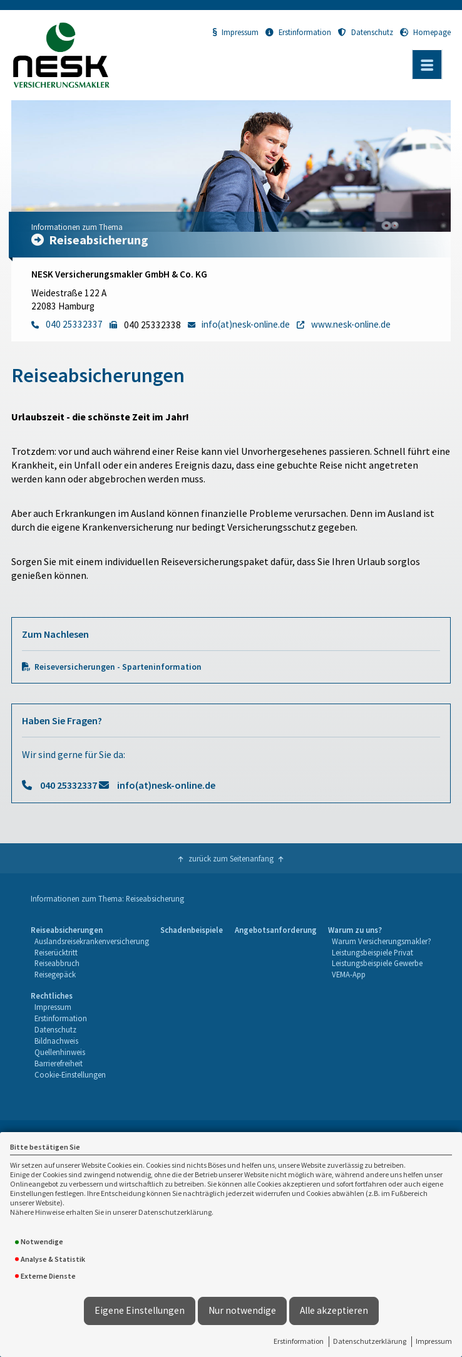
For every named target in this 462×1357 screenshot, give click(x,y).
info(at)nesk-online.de (166, 785)
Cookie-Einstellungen (70, 1074)
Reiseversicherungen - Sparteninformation (118, 667)
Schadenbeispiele (191, 930)
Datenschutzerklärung (369, 1341)
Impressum (434, 1341)
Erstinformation (299, 1341)
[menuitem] (90, 953)
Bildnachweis (56, 1041)
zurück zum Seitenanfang (231, 858)
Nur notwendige (242, 1310)
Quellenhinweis (59, 1052)
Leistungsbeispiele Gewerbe (377, 963)
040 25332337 (68, 785)
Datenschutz (365, 32)
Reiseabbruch (57, 963)
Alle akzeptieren (334, 1310)
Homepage (425, 32)
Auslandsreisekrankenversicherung (91, 941)
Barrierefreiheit (58, 1063)
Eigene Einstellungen (140, 1310)
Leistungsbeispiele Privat (372, 952)
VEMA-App (349, 974)
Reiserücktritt (56, 952)
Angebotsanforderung (276, 930)
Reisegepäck (55, 974)
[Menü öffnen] (427, 64)
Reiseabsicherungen (67, 930)
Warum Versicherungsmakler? (381, 941)
